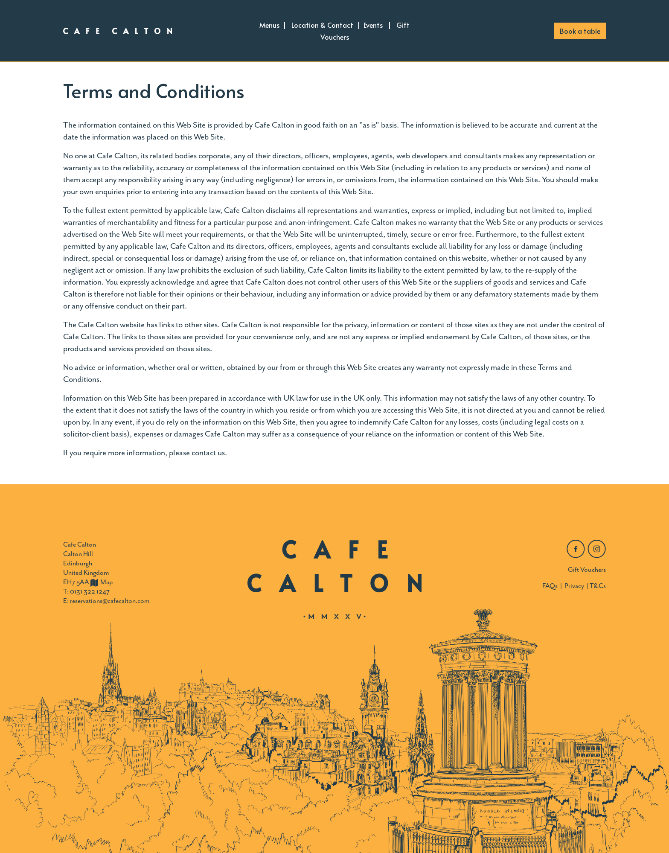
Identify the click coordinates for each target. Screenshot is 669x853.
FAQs (550, 586)
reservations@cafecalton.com (109, 601)
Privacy (574, 586)
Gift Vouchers (587, 569)
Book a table (580, 30)
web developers (422, 155)
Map (101, 582)
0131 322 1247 (90, 591)
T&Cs (598, 586)
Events (373, 24)
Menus (269, 24)
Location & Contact (322, 24)
